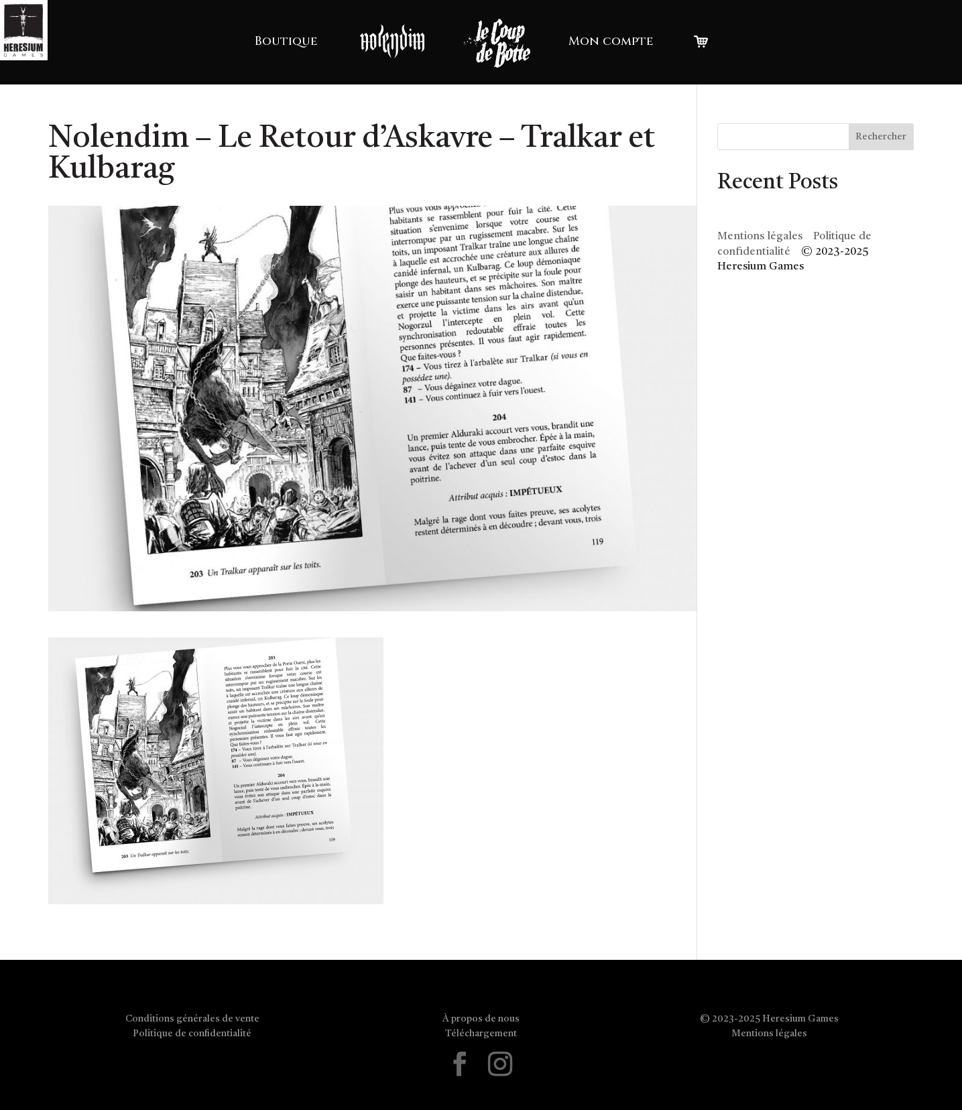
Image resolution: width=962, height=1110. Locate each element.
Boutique (286, 41)
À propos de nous (481, 1019)
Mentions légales (759, 236)
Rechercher (880, 136)
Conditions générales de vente (192, 1019)
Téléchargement (481, 1033)
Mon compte (611, 41)
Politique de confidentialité (192, 1033)
